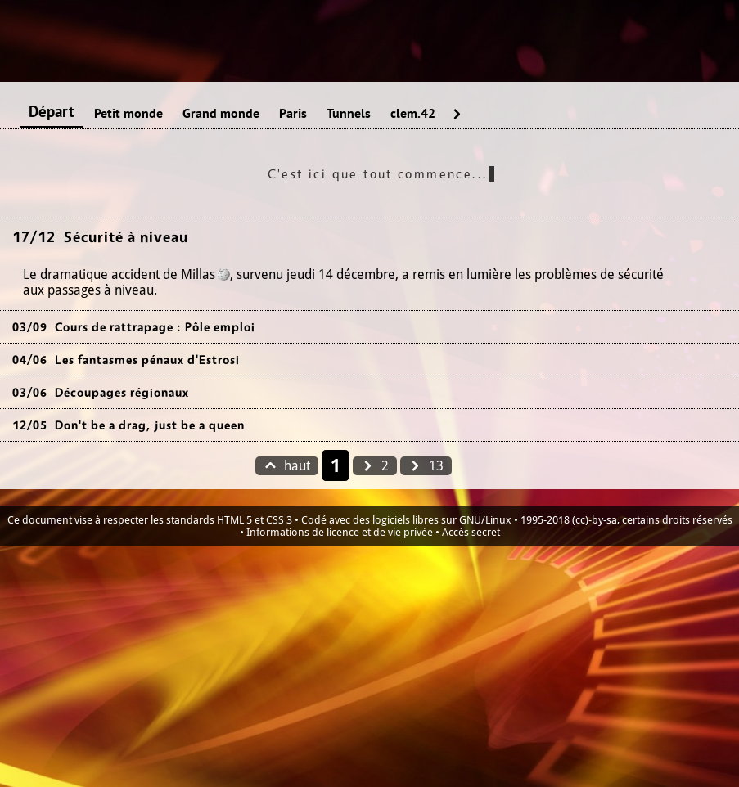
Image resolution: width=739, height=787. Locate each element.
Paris (293, 113)
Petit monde (128, 113)
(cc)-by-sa (594, 520)
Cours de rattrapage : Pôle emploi (155, 327)
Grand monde (220, 113)
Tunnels (349, 113)
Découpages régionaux (122, 392)
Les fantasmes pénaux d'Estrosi (147, 359)
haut (287, 466)
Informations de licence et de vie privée (339, 532)
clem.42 (412, 113)
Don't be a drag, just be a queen (150, 425)
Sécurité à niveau (126, 236)
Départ (51, 112)
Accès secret (471, 532)
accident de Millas (163, 274)
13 (426, 466)
